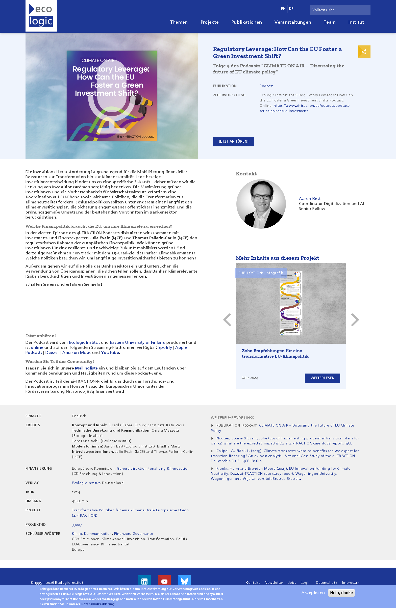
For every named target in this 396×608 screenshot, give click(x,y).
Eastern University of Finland (137, 343)
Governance (143, 534)
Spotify (165, 348)
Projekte (210, 22)
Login (306, 583)
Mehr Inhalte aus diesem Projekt (277, 257)
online (37, 348)
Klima (77, 534)
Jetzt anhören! (234, 141)
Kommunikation (98, 534)
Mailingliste (86, 368)
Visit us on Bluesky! (184, 581)
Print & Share (364, 51)
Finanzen (122, 534)
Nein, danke (341, 593)
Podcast (266, 86)
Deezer (52, 353)
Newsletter (274, 583)
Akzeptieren (313, 593)
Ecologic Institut (84, 343)
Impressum (351, 583)
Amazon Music (76, 353)
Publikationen (246, 22)
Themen (179, 22)
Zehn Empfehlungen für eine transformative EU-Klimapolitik (275, 353)
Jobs (292, 583)
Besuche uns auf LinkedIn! (144, 581)
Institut (356, 22)
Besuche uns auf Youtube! (164, 581)
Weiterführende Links (232, 418)
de (291, 9)
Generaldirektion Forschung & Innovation (153, 468)
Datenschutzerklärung (97, 604)
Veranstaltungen (293, 22)
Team (330, 22)
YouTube (110, 353)
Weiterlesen (322, 378)
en (283, 9)
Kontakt (253, 583)
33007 (77, 524)
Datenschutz (326, 583)
